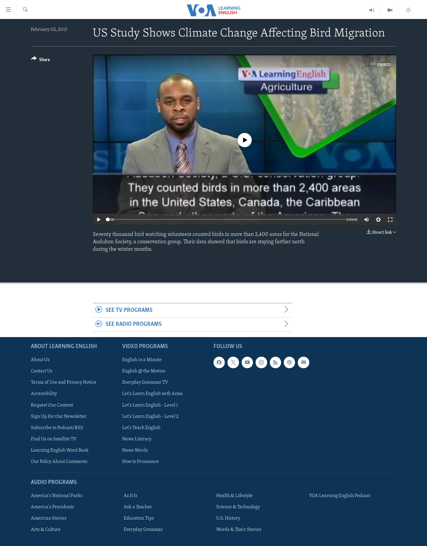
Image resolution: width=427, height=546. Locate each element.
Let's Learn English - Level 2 (150, 416)
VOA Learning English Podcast (339, 495)
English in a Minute (142, 360)
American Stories (48, 518)
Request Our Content (52, 405)
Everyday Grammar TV (145, 382)
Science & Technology (238, 507)
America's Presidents (52, 507)
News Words (135, 450)
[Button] (40, 61)
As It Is (130, 495)
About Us (40, 360)
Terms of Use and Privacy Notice (63, 382)
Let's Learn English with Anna (152, 393)
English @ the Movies (143, 371)
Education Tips (139, 518)
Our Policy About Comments (59, 461)
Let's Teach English (141, 427)
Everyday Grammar (143, 529)
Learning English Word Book (60, 450)
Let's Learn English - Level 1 (150, 405)
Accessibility (44, 393)
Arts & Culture (45, 529)
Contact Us (41, 371)
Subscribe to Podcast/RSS (57, 427)
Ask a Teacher (138, 507)
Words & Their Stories (238, 529)
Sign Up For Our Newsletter (59, 416)
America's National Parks (56, 495)
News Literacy (137, 439)
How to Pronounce (140, 461)
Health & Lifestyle (234, 495)
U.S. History (228, 518)
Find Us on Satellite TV (54, 439)
